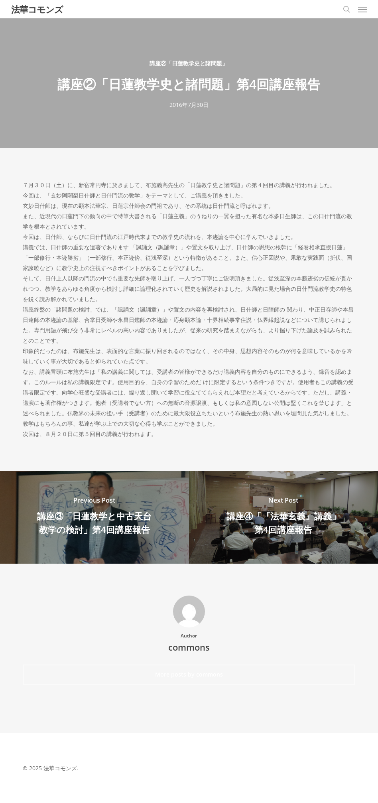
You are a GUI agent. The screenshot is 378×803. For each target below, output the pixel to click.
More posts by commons (189, 674)
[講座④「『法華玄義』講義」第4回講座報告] (283, 517)
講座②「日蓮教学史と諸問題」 (189, 63)
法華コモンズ (37, 9)
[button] (362, 9)
